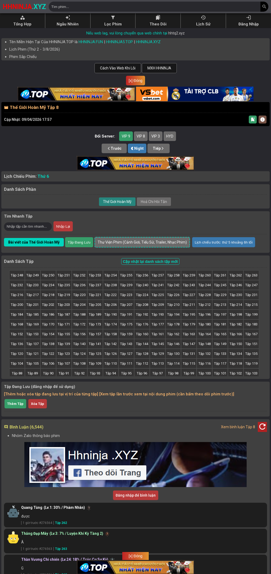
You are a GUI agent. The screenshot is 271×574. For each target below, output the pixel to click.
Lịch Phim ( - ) (34, 49)
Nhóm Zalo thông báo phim (36, 444)
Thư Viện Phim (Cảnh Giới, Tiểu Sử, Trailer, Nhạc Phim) (142, 251)
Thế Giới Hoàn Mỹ (117, 210)
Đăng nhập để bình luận (136, 504)
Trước (114, 157)
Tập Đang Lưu (79, 251)
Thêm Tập (15, 412)
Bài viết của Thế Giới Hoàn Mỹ (34, 251)
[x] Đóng (135, 80)
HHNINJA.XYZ (148, 41)
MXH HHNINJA (159, 68)
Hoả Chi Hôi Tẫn (154, 210)
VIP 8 (141, 145)
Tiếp (158, 157)
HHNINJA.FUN (91, 41)
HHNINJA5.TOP (119, 41)
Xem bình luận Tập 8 (238, 435)
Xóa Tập (37, 412)
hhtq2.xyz (176, 33)
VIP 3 (155, 145)
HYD (169, 145)
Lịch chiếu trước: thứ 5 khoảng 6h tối (224, 251)
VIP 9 (126, 145)
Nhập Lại (63, 235)
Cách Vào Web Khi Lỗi (118, 68)
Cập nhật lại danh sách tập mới (150, 270)
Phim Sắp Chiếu (23, 56)
